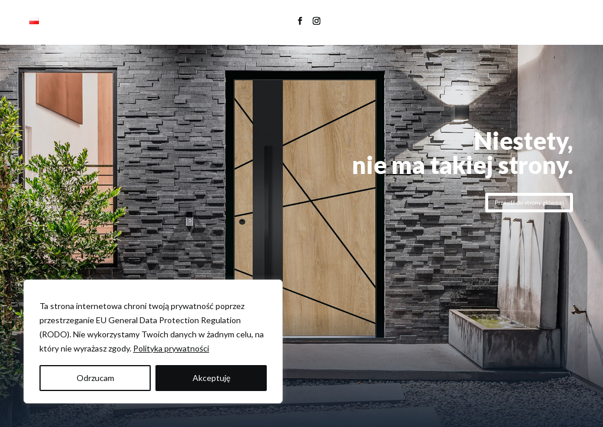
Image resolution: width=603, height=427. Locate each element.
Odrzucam (95, 378)
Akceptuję (211, 378)
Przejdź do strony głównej (529, 202)
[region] (153, 341)
